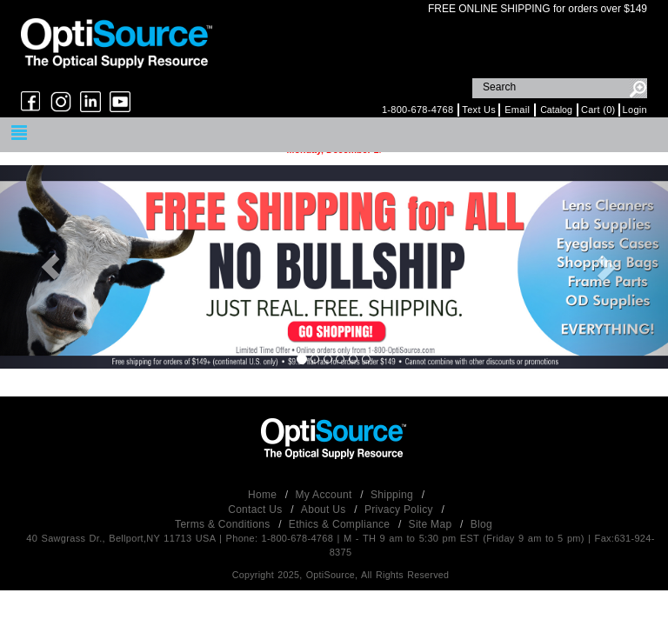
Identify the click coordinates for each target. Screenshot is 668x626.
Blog (481, 524)
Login (635, 109)
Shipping (394, 495)
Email (517, 109)
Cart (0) (598, 109)
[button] (50, 266)
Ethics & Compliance (341, 524)
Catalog (556, 109)
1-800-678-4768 (417, 109)
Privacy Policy (400, 509)
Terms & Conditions (224, 524)
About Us (325, 509)
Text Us (479, 109)
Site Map (432, 524)
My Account (326, 495)
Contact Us (256, 509)
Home (264, 495)
